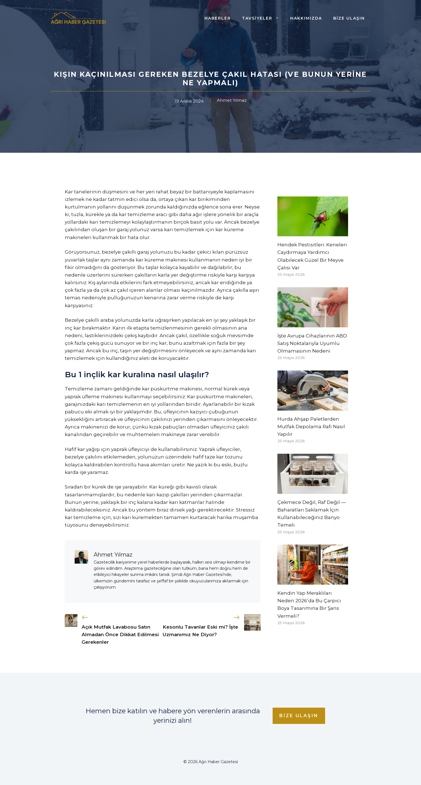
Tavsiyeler (263, 18)
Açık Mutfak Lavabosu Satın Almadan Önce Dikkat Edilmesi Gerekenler (120, 634)
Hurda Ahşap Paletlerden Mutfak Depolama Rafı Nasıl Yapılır (311, 426)
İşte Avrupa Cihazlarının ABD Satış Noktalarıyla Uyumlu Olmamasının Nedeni (312, 343)
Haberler (217, 18)
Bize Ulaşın (349, 18)
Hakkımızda (306, 18)
